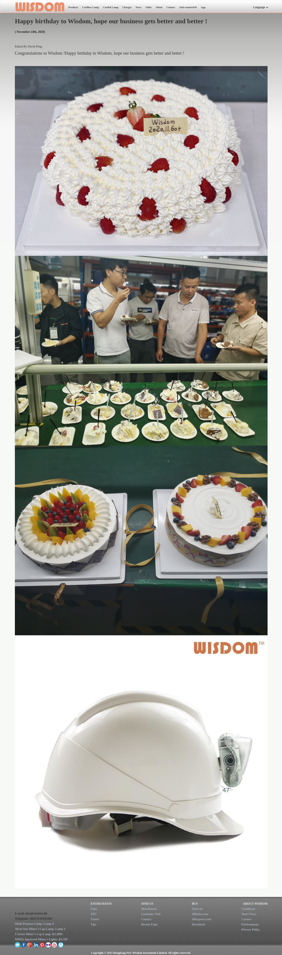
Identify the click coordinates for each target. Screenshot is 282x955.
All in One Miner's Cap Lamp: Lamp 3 (40, 929)
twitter (17, 944)
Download (198, 924)
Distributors (149, 909)
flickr (48, 944)
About (159, 7)
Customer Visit (151, 914)
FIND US (147, 903)
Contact (170, 7)
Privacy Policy (250, 929)
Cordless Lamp (90, 7)
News (138, 7)
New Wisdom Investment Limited (39, 6)
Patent (95, 919)
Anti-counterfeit (188, 7)
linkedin (36, 944)
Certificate (248, 909)
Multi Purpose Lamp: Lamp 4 (34, 923)
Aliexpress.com (201, 919)
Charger (127, 7)
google (30, 944)
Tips (93, 924)
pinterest (42, 944)
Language (260, 7)
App (203, 7)
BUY (195, 903)
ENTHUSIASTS (101, 903)
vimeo (60, 944)
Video (148, 7)
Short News (248, 914)
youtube (54, 944)
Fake (94, 909)
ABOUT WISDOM (255, 903)
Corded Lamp (110, 7)
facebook (24, 944)
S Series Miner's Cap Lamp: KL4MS (39, 934)
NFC (94, 914)
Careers (246, 919)
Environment (249, 924)
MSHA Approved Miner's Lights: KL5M (41, 939)
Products (73, 7)
